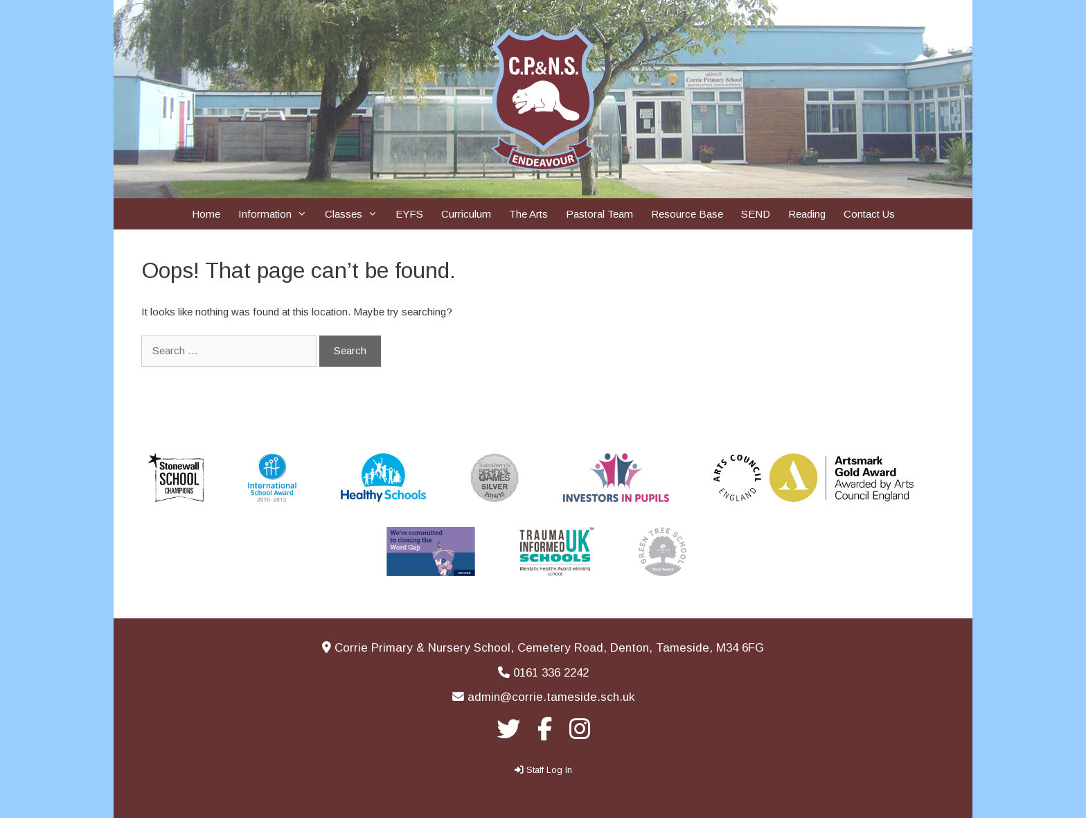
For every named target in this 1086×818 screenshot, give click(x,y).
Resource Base (687, 214)
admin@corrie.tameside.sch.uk (551, 697)
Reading (807, 214)
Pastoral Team (599, 214)
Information (277, 213)
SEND (755, 214)
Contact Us (869, 214)
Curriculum (466, 214)
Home (206, 214)
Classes (355, 213)
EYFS (409, 214)
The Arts (528, 214)
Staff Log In (549, 770)
